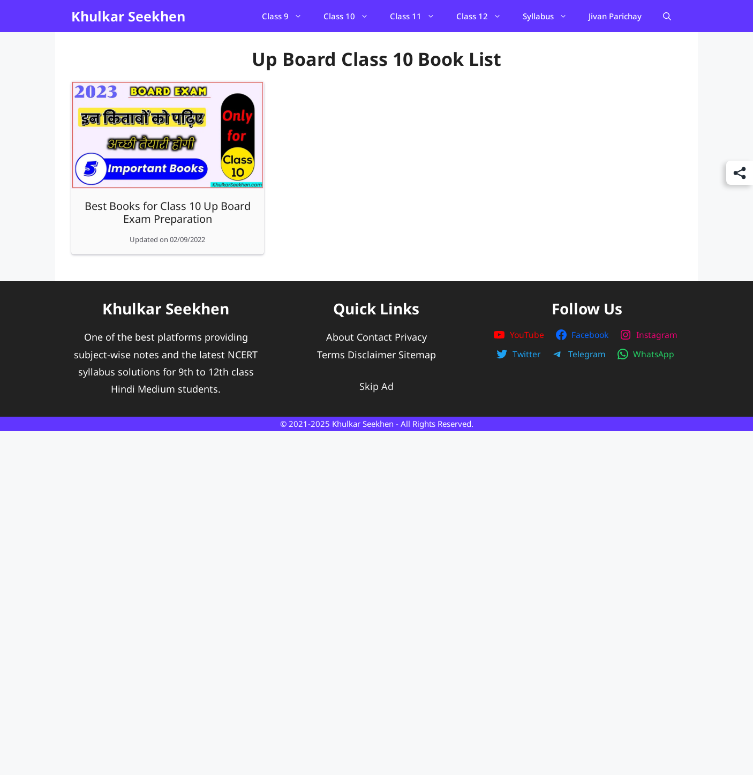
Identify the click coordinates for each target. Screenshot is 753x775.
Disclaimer (372, 354)
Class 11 (418, 16)
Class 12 (484, 16)
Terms (331, 354)
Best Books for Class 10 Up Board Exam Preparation (168, 212)
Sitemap (417, 354)
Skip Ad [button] (376, 386)
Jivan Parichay (615, 16)
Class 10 (351, 16)
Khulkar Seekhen (128, 16)
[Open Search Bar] (667, 16)
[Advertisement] (376, 556)
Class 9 (287, 16)
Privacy (411, 336)
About (340, 336)
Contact (374, 336)
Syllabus (550, 16)
